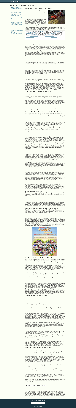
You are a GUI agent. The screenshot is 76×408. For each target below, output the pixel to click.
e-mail (43, 385)
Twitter (33, 385)
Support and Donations (41, 400)
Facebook (28, 385)
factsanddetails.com (43, 31)
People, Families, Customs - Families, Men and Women (57, 3)
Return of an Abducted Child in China (16, 24)
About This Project (34, 400)
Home (44, 3)
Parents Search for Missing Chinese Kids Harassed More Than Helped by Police (16, 17)
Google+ (38, 385)
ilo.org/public (31, 42)
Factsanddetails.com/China (34, 36)
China (47, 3)
